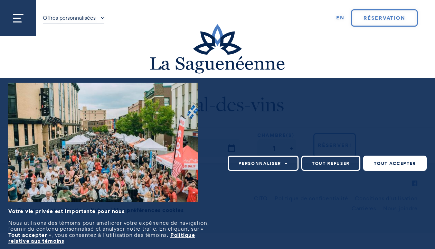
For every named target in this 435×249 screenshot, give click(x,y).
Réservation (384, 18)
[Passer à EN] (340, 18)
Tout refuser (331, 163)
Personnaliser (263, 163)
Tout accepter (395, 163)
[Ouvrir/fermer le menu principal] (18, 18)
